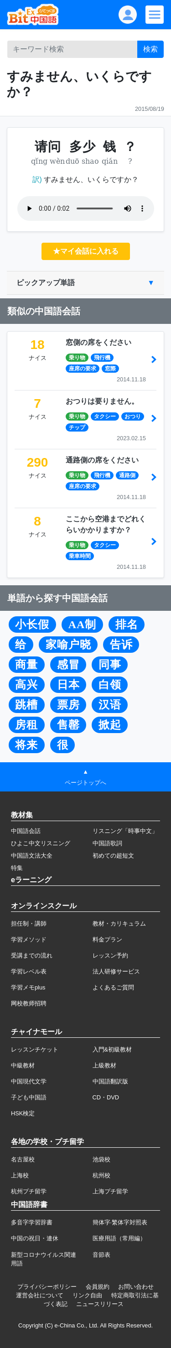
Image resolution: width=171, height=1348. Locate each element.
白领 (109, 685)
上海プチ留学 (110, 1191)
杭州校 (101, 1175)
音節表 (101, 1254)
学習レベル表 (29, 971)
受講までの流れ (31, 955)
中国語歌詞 (107, 843)
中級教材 (23, 1065)
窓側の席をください (98, 342)
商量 (26, 665)
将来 (26, 745)
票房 (68, 705)
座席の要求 (82, 368)
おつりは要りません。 (102, 401)
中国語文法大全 (31, 855)
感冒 (68, 665)
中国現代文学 (29, 1081)
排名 (126, 624)
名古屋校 (23, 1159)
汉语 (109, 705)
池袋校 (101, 1159)
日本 (68, 685)
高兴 (26, 685)
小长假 (32, 624)
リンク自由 (87, 1295)
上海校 (20, 1175)
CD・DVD (106, 1097)
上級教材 (104, 1065)
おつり (132, 416)
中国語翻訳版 (110, 1081)
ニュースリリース (100, 1304)
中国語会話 (26, 831)
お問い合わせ (136, 1286)
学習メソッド (29, 939)
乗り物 (77, 357)
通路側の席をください (102, 460)
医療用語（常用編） (119, 1238)
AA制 (82, 624)
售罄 (68, 725)
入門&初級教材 (112, 1049)
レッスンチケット (34, 1049)
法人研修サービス (116, 971)
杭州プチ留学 (29, 1191)
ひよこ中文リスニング (40, 843)
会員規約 (97, 1286)
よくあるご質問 (113, 987)
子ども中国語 (29, 1097)
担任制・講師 (29, 923)
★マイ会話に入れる (86, 251)
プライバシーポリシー (47, 1286)
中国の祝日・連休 (34, 1238)
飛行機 (102, 357)
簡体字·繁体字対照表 (120, 1222)
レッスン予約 (110, 955)
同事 (109, 665)
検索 (150, 49)
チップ (77, 427)
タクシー (105, 416)
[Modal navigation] (154, 14)
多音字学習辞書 (31, 1222)
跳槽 (26, 705)
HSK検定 (23, 1113)
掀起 (109, 725)
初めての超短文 (113, 855)
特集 (17, 867)
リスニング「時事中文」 (125, 831)
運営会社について (39, 1295)
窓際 (110, 368)
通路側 (127, 475)
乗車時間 (80, 556)
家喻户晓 (68, 645)
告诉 (121, 645)
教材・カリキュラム (119, 923)
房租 (26, 725)
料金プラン (107, 939)
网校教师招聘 (29, 1003)
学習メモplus (28, 987)
